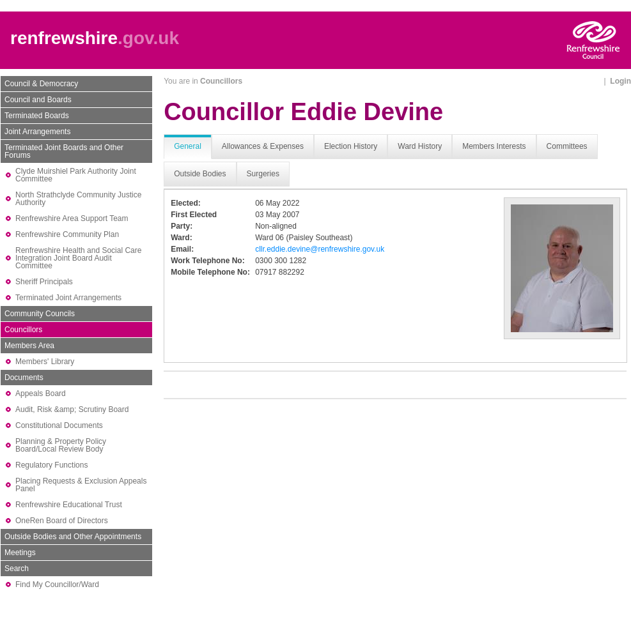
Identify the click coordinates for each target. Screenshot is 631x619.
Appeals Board (40, 393)
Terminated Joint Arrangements (68, 297)
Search (16, 568)
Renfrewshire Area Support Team (72, 218)
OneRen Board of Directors (61, 520)
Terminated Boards (36, 115)
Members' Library (44, 361)
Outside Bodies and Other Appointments (72, 536)
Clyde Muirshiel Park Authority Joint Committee (75, 175)
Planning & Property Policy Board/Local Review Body (60, 445)
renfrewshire (64, 38)
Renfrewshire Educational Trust (68, 504)
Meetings (20, 552)
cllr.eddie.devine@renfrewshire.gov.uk (319, 249)
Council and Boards (38, 99)
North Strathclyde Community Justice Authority (78, 198)
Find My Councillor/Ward (57, 584)
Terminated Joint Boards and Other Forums (63, 151)
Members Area (29, 345)
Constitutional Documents (59, 425)
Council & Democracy (41, 83)
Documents (23, 377)
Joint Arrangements (37, 131)
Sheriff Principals (44, 281)
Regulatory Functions (51, 465)
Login (620, 81)
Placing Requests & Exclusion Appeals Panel (80, 485)
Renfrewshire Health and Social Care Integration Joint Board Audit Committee (78, 258)
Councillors (23, 329)
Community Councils (39, 313)
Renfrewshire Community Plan (67, 234)
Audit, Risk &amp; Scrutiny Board (72, 409)
